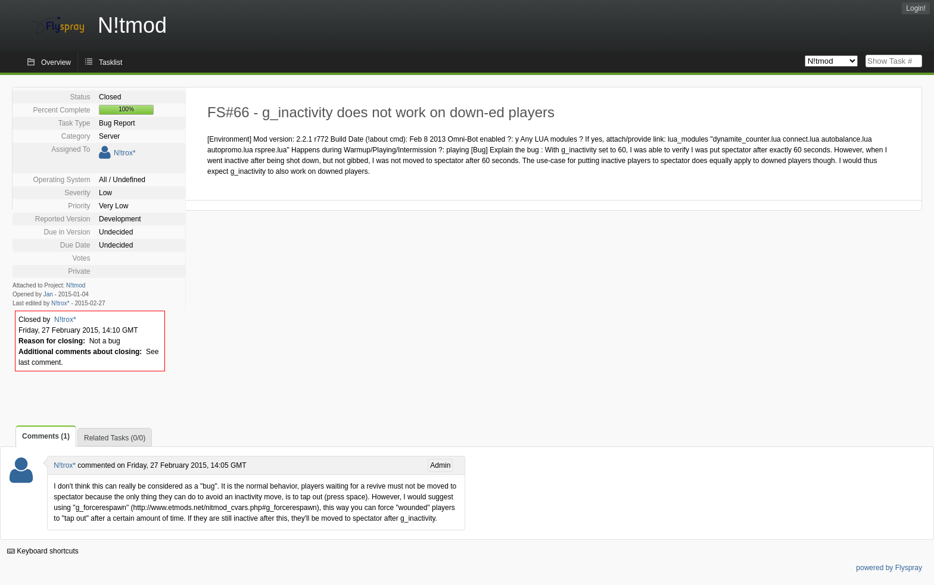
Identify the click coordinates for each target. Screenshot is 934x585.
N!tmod (75, 285)
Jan (48, 294)
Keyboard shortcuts (43, 551)
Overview (56, 62)
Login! (916, 8)
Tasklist (110, 62)
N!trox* (125, 153)
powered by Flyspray (889, 568)
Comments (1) (46, 436)
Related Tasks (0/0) (114, 438)
